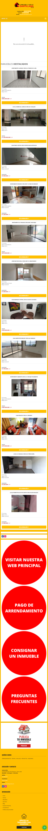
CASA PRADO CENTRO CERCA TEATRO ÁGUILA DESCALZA (24, 145)
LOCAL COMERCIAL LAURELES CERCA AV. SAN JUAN (24, 107)
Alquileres (5, 799)
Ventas (4, 797)
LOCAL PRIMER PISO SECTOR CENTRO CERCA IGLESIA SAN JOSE (24, 492)
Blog (4, 803)
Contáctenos (6, 807)
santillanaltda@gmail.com (8, 784)
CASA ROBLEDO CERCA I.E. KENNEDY (24, 415)
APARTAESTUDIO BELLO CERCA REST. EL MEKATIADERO (24, 261)
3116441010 (25, 13)
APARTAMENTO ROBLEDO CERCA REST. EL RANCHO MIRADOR (24, 184)
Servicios (5, 801)
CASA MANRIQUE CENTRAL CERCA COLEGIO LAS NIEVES (24, 299)
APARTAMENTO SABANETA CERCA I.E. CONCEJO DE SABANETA (24, 377)
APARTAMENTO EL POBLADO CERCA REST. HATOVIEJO (24, 222)
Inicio (4, 795)
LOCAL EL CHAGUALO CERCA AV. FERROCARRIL (24, 454)
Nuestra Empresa (7, 805)
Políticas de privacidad (8, 809)
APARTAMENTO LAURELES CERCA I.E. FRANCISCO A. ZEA (24, 68)
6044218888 (27, 11)
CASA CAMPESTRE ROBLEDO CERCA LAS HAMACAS (24, 338)
